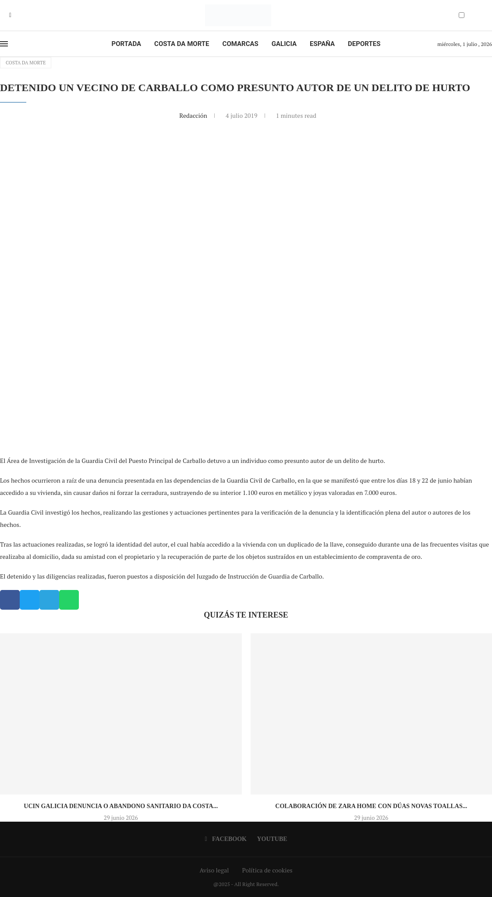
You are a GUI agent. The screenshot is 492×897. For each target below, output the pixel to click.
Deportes (364, 44)
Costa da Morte (181, 44)
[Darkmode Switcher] (461, 15)
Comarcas (240, 44)
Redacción (194, 115)
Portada (126, 44)
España (322, 44)
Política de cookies (267, 870)
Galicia (284, 44)
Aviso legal (214, 870)
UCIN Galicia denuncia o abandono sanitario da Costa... (121, 806)
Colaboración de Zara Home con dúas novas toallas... (371, 806)
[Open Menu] (4, 44)
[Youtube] (16, 15)
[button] (10, 600)
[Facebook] (10, 15)
